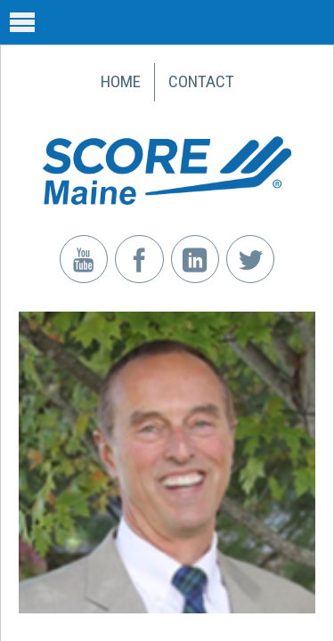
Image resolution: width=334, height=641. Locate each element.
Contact (201, 81)
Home (121, 81)
